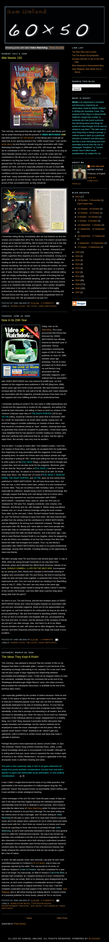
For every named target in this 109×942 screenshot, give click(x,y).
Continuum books (41, 903)
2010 (77, 280)
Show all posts (57, 47)
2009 (77, 284)
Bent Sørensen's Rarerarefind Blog (87, 65)
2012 (77, 272)
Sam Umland (97, 166)
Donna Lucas (18, 306)
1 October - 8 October (88, 221)
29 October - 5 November (89, 200)
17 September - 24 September (91, 229)
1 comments (46, 640)
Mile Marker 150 (12, 57)
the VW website (27, 138)
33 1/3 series (39, 863)
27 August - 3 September (89, 247)
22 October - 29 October (89, 209)
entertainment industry (15, 906)
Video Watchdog (47, 306)
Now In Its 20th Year (14, 320)
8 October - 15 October (88, 217)
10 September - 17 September (91, 236)
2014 (77, 264)
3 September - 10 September (91, 243)
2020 (77, 252)
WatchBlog (46, 330)
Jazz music (36, 906)
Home (29, 918)
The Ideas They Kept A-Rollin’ (20, 656)
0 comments (47, 303)
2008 (77, 288)
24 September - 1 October (90, 225)
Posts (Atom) (20, 924)
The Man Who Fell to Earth (84, 52)
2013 (77, 268)
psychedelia (51, 906)
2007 (77, 292)
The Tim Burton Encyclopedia (85, 55)
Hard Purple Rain (85, 204)
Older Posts (62, 918)
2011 (77, 276)
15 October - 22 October (89, 213)
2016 (77, 256)
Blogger (94, 939)
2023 (77, 197)
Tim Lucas (31, 306)
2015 (77, 260)
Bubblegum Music (20, 903)
